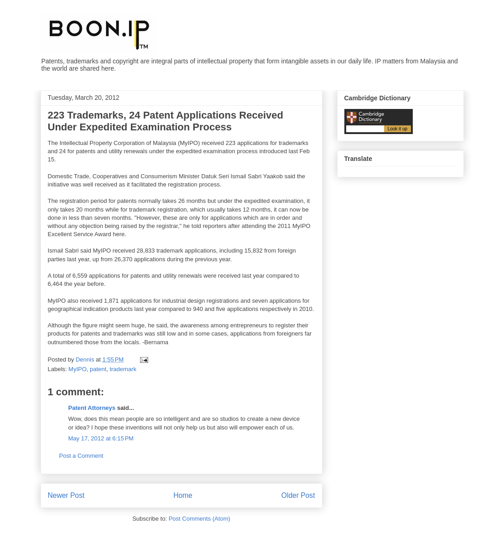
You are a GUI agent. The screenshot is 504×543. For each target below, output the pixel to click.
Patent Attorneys (92, 407)
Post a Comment (81, 455)
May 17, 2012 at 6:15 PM (101, 438)
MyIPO (77, 369)
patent (98, 369)
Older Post (298, 495)
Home (182, 495)
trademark (122, 369)
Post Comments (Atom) (199, 518)
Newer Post (66, 495)
